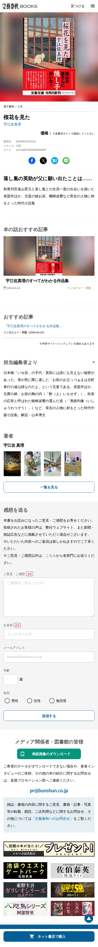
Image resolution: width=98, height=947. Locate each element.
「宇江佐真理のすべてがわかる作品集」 (33, 326)
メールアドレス (14, 647)
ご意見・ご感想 (14, 574)
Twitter (43, 160)
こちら (51, 555)
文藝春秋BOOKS (19, 6)
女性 (37, 700)
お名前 (8, 625)
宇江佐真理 (12, 124)
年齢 (7, 670)
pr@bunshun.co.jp (49, 790)
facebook (31, 160)
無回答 (61, 700)
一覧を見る (49, 487)
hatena (54, 160)
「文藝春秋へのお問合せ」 (53, 818)
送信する (49, 716)
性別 (7, 693)
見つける (78, 6)
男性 (14, 700)
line (66, 160)
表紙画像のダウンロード (51, 754)
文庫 (20, 106)
